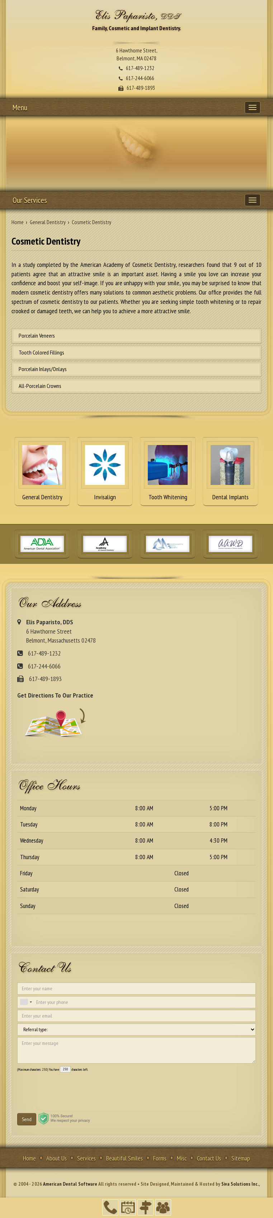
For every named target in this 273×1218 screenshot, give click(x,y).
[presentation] (57, 1086)
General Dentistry (42, 471)
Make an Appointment (128, 1207)
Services (86, 1158)
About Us (56, 1158)
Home (29, 1158)
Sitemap (240, 1158)
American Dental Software (70, 1184)
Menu (20, 107)
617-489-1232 (110, 1207)
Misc (182, 1158)
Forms (159, 1158)
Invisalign (105, 471)
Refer (163, 1207)
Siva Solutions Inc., (240, 1184)
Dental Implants (230, 471)
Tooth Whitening (168, 471)
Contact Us (209, 1158)
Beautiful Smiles (124, 1158)
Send (27, 1119)
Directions (145, 1207)
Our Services (30, 200)
